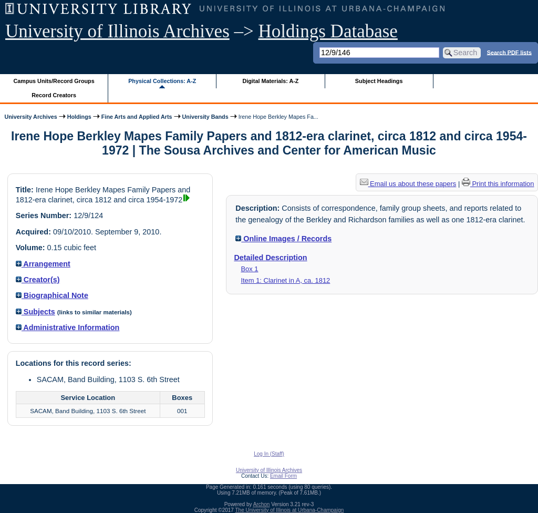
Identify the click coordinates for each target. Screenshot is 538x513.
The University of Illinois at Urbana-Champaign (289, 510)
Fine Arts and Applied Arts (136, 117)
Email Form (283, 476)
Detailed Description (270, 257)
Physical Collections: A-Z (162, 81)
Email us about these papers (408, 184)
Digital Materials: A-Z (270, 81)
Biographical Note (52, 295)
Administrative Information (68, 327)
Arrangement (43, 264)
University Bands (205, 117)
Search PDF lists (509, 52)
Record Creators (54, 95)
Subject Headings (379, 81)
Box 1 (249, 269)
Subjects (35, 311)
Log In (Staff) (269, 454)
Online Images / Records (283, 238)
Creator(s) (38, 279)
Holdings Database (328, 31)
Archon (261, 504)
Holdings (79, 117)
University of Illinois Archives (117, 31)
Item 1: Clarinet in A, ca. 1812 (285, 280)
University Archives (30, 117)
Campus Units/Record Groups (54, 81)
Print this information (498, 184)
